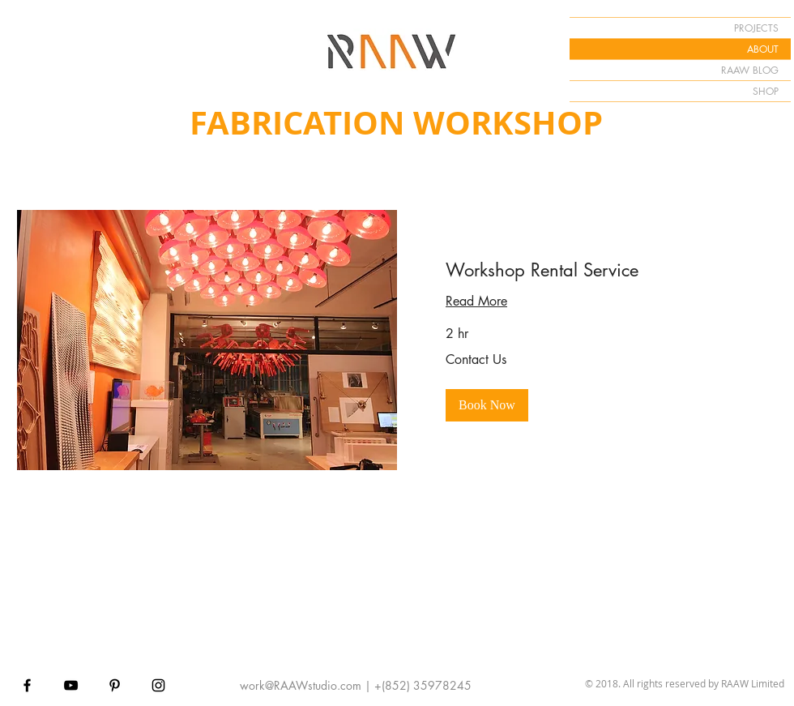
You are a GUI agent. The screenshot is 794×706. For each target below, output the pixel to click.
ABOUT (763, 49)
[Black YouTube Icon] (70, 685)
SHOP (766, 91)
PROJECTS (756, 28)
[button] (487, 405)
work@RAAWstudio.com (300, 685)
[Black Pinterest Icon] (114, 685)
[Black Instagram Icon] (158, 685)
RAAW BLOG (750, 70)
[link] (587, 270)
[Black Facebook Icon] (27, 685)
